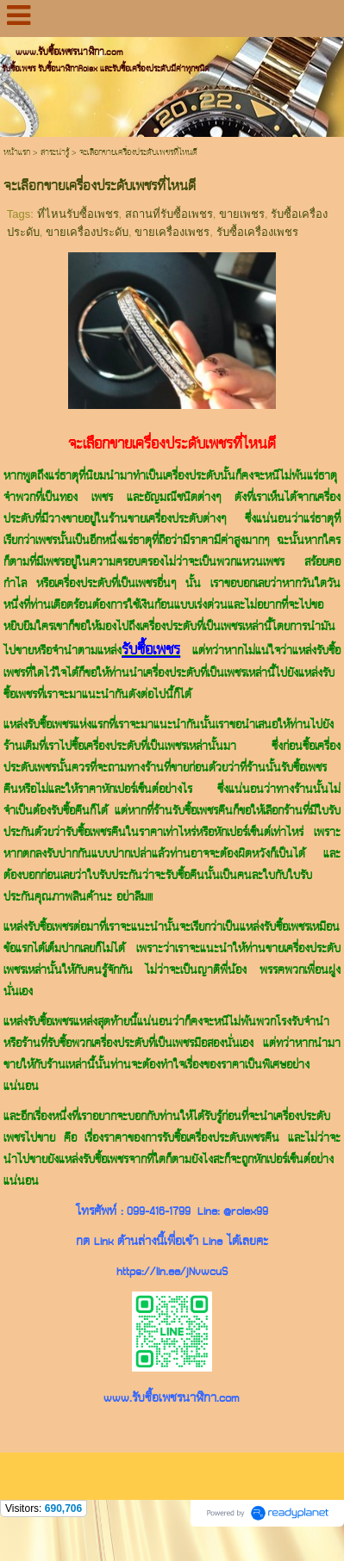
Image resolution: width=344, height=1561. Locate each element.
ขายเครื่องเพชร (172, 232)
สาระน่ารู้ (55, 153)
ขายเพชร (242, 214)
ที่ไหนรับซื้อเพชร (78, 214)
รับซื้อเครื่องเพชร (257, 232)
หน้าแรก (16, 153)
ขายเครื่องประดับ (87, 232)
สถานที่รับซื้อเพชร (169, 214)
